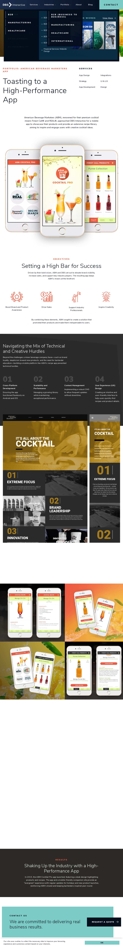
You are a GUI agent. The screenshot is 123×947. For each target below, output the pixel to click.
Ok (102, 942)
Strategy (82, 81)
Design (104, 87)
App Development (87, 87)
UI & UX (104, 81)
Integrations (106, 75)
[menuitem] (34, 4)
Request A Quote (103, 922)
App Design (84, 75)
